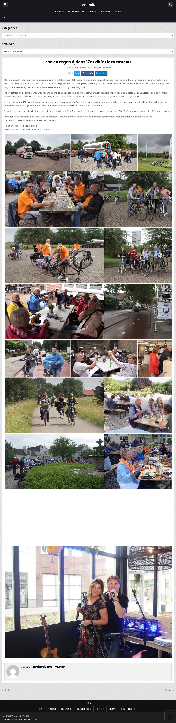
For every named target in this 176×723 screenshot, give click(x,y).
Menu (90, 703)
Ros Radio (59, 11)
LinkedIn (101, 73)
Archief (118, 11)
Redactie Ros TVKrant (76, 68)
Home (41, 708)
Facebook (88, 73)
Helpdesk (100, 708)
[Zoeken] (170, 4)
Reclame (112, 708)
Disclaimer (105, 11)
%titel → (169, 690)
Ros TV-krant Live (76, 11)
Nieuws (109, 67)
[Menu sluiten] (88, 18)
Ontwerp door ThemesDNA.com (20, 719)
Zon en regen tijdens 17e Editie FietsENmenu (88, 62)
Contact (92, 11)
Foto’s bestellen (83, 708)
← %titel (6, 690)
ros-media (88, 4)
